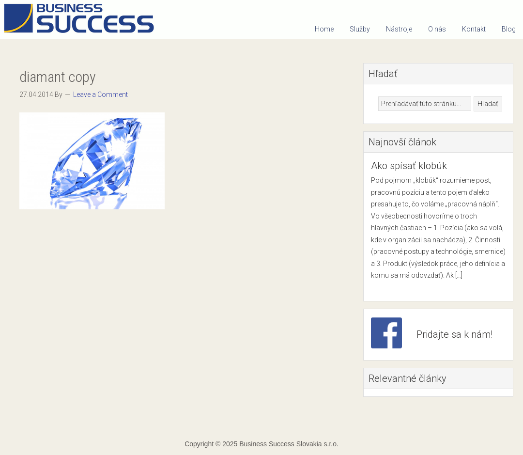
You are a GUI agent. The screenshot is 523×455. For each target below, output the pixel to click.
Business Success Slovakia (82, 19)
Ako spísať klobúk (409, 166)
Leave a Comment (100, 94)
